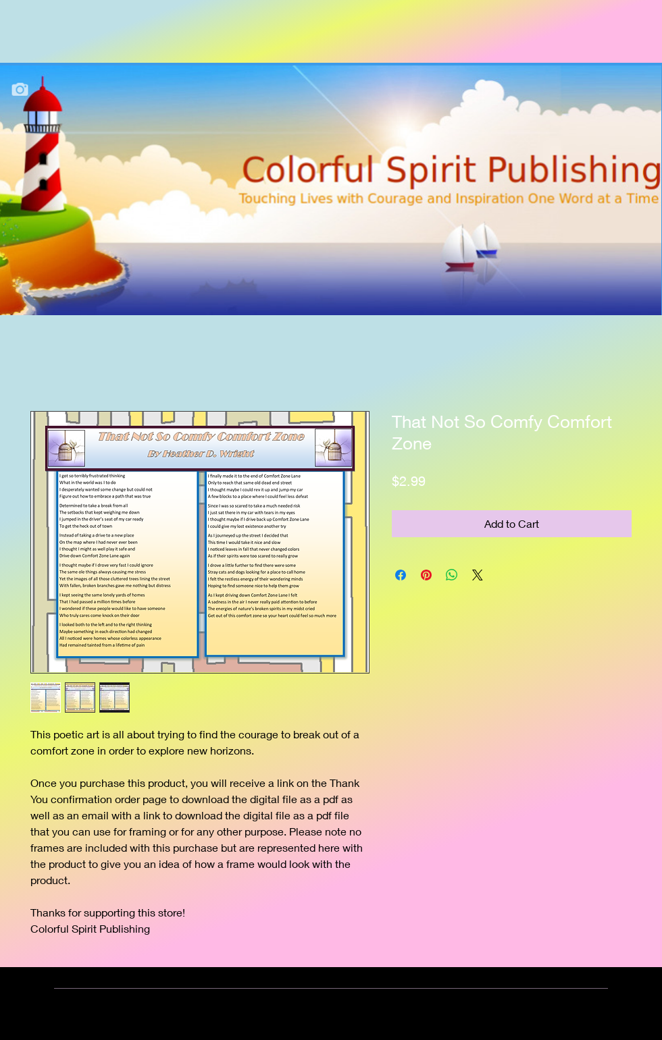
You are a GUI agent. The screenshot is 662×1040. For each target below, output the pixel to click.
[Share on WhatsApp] (452, 575)
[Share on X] (477, 575)
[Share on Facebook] (400, 575)
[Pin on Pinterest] (426, 575)
